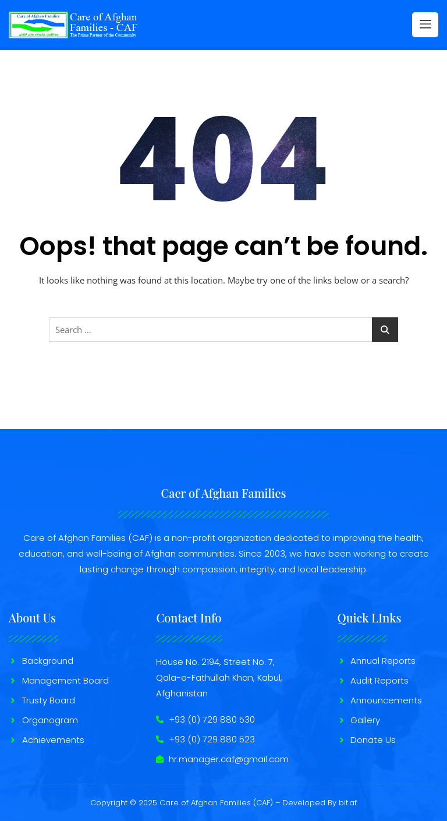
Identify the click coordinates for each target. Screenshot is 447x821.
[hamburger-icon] (425, 24)
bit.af (348, 802)
